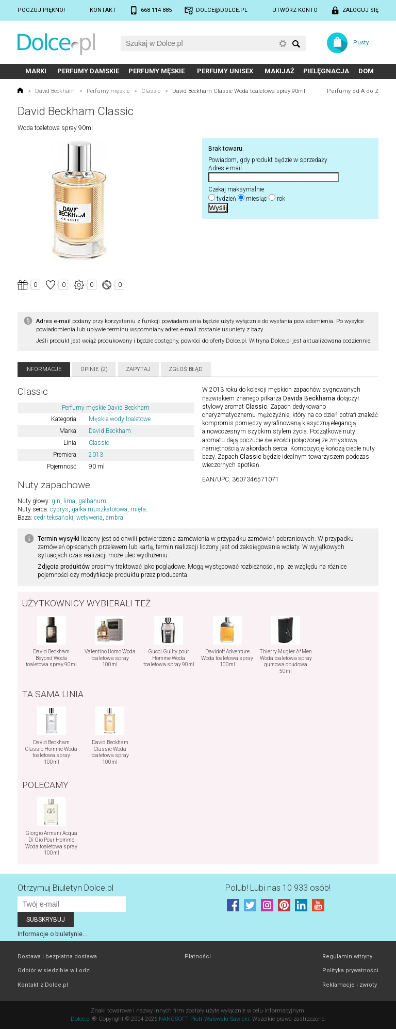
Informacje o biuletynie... (52, 934)
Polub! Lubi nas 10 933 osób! (278, 888)
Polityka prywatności (350, 970)
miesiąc (256, 198)
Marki (35, 71)
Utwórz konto (295, 10)
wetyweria (89, 517)
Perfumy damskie (88, 71)
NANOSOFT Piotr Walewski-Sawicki (204, 1019)
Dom (366, 71)
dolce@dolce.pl (222, 10)
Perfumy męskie (156, 71)
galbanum (92, 501)
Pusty (361, 42)
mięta (138, 509)
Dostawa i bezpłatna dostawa (57, 956)
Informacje (43, 369)
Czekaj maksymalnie (236, 189)
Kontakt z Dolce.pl (43, 985)
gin (56, 501)
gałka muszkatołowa (99, 509)
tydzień (226, 198)
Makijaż (279, 71)
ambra (114, 517)
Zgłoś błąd (186, 369)
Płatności (198, 956)
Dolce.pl (81, 1019)
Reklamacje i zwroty (349, 985)
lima (69, 501)
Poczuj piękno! (41, 10)
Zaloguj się (360, 10)
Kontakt (103, 10)
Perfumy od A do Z (352, 91)
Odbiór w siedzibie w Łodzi (54, 970)
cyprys (59, 509)
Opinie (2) (94, 369)
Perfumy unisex (225, 71)
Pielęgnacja (326, 71)
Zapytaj (138, 369)
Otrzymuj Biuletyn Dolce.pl (65, 888)
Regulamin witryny (347, 956)
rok (281, 198)
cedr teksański (53, 517)
